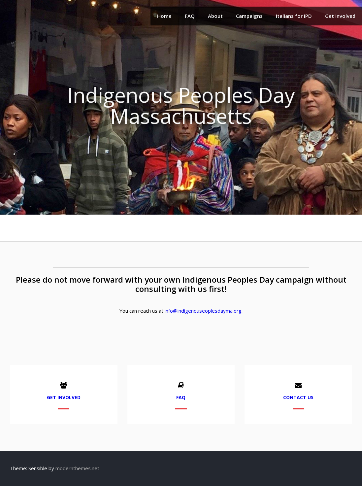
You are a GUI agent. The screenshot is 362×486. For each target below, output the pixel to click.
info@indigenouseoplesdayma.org (203, 310)
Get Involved (340, 16)
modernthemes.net (77, 468)
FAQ (190, 16)
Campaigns (249, 16)
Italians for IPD (294, 16)
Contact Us (298, 397)
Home (164, 16)
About (215, 16)
